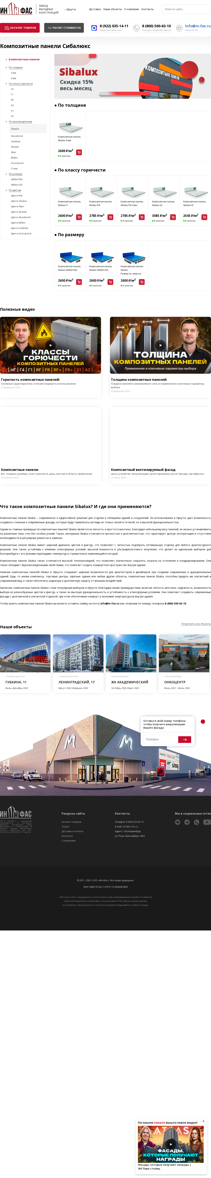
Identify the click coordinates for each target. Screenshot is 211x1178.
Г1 (12, 94)
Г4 (12, 89)
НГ (12, 116)
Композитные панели (24, 59)
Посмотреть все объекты (196, 623)
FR (12, 99)
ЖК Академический (129, 682)
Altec (13, 152)
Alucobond (17, 136)
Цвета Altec (17, 206)
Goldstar (16, 141)
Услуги (65, 826)
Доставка (95, 9)
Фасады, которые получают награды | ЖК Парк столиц (164, 1166)
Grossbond (17, 163)
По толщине (16, 67)
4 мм (13, 78)
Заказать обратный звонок (156, 30)
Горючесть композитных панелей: (38, 381)
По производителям (20, 121)
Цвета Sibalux (19, 201)
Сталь (14, 168)
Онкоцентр (174, 682)
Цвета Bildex (18, 222)
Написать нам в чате (111, 30)
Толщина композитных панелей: (160, 383)
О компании (131, 9)
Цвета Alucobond (20, 217)
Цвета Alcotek (19, 211)
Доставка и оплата (72, 831)
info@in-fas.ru (198, 25)
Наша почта (191, 30)
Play (50, 345)
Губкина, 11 (16, 682)
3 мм (13, 72)
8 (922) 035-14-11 (114, 25)
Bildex (14, 157)
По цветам (15, 190)
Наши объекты (112, 9)
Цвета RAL (17, 195)
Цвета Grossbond (21, 233)
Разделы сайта (73, 813)
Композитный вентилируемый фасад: (160, 471)
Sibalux (15, 128)
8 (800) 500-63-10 (156, 25)
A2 (12, 105)
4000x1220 (16, 184)
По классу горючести (21, 83)
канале (159, 1123)
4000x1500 (16, 179)
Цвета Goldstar (19, 228)
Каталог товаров (71, 821)
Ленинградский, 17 (76, 682)
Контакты (147, 9)
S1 (12, 110)
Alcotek (15, 146)
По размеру (15, 173)
